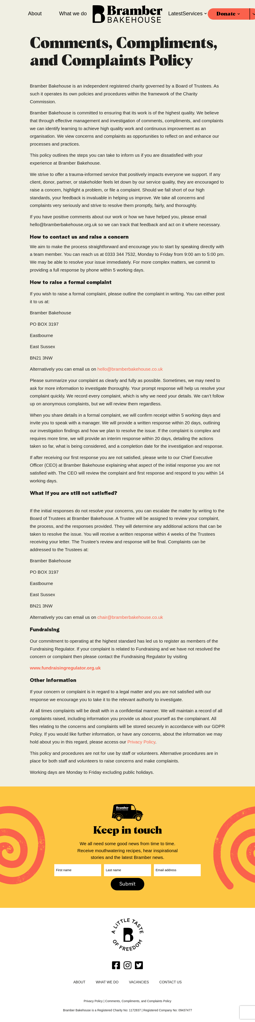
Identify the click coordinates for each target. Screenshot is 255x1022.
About (79, 981)
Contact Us (170, 981)
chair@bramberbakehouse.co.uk (130, 617)
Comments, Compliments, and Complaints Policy (138, 1000)
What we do (107, 981)
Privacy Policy (140, 741)
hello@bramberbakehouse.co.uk (130, 369)
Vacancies (139, 981)
